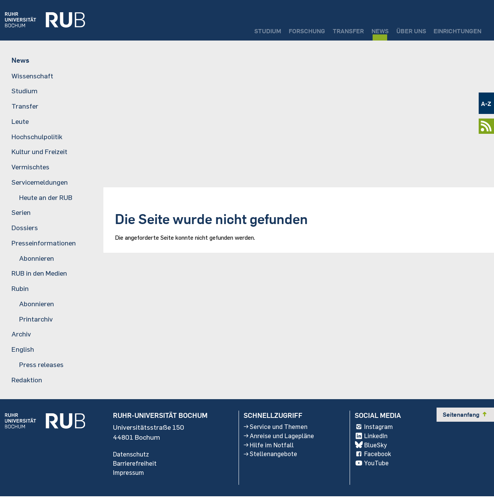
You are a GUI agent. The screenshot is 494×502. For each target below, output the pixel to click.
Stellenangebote (270, 460)
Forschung (274, 28)
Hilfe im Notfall (268, 450)
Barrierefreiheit (136, 467)
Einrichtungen (452, 28)
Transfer (323, 28)
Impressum (130, 477)
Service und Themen (276, 430)
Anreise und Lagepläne (279, 440)
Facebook (376, 460)
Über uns (398, 28)
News (361, 28)
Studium (229, 28)
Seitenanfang (465, 417)
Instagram (377, 430)
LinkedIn (374, 440)
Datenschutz (132, 457)
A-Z (486, 103)
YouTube (375, 470)
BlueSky (374, 450)
